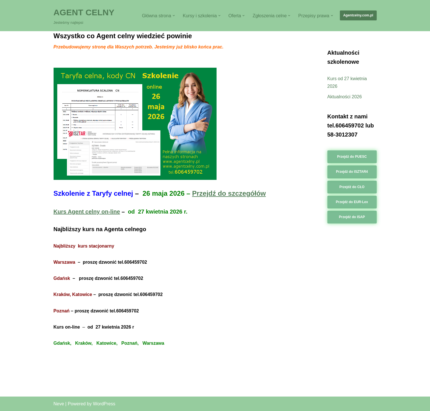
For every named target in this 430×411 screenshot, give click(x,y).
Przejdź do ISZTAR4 (352, 172)
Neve (59, 403)
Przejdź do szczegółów (229, 193)
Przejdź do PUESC (352, 157)
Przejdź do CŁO (352, 187)
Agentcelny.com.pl (358, 15)
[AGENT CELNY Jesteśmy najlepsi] (84, 15)
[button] (174, 15)
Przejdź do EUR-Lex (352, 202)
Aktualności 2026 (344, 96)
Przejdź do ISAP (352, 217)
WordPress (104, 403)
